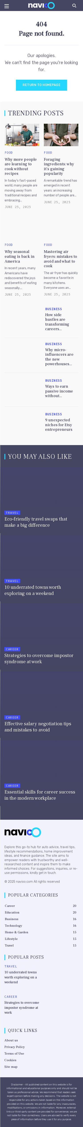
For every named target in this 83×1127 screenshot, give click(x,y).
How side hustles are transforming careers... (57, 322)
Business (53, 309)
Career (12, 649)
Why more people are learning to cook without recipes (21, 166)
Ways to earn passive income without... (59, 391)
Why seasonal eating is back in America (20, 256)
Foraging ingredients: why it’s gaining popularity (59, 166)
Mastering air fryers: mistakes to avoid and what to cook (60, 259)
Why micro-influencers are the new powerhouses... (59, 357)
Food (9, 152)
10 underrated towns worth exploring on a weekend (20, 977)
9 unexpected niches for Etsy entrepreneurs (58, 425)
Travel (12, 513)
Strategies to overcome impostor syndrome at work (21, 1007)
